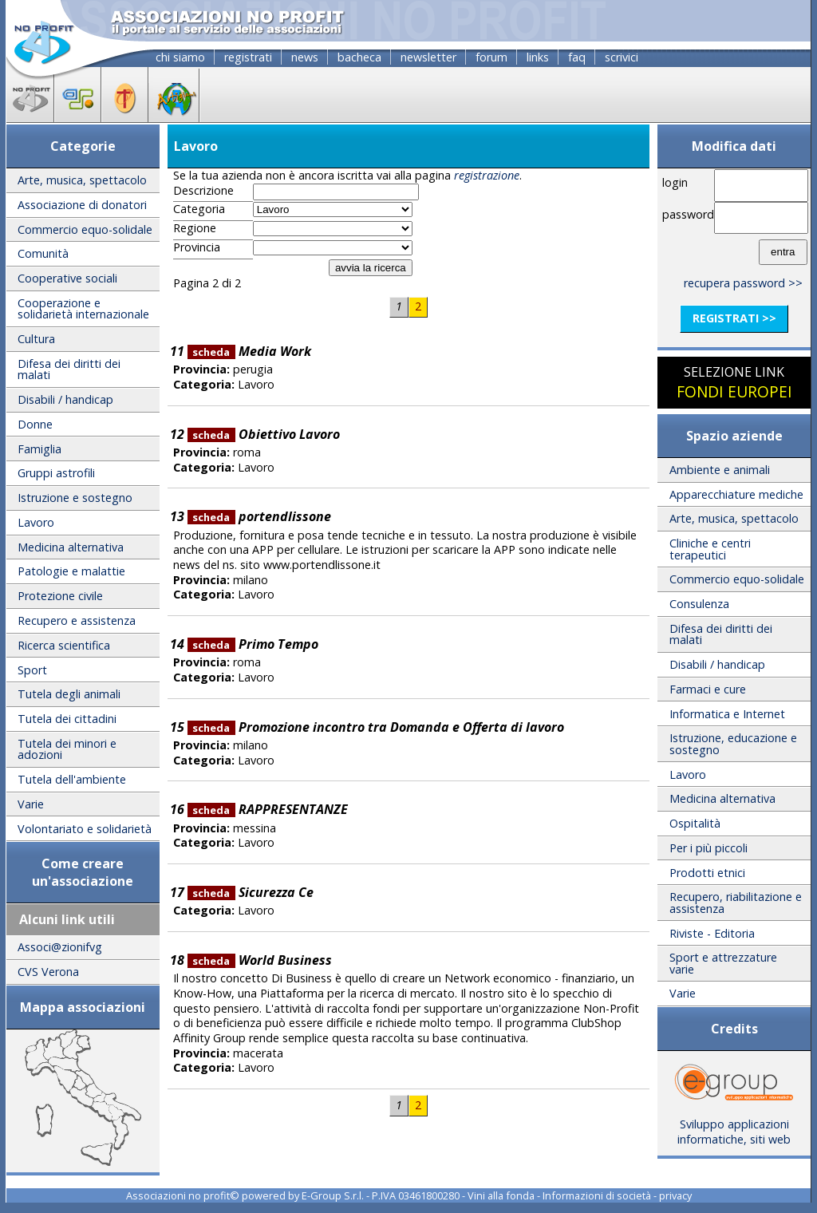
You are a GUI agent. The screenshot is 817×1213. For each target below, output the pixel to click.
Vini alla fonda (501, 1195)
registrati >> (734, 318)
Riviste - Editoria (712, 933)
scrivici (621, 57)
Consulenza (699, 603)
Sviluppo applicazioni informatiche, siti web (734, 1126)
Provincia (196, 247)
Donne (35, 424)
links (538, 57)
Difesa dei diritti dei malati (69, 369)
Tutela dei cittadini (67, 718)
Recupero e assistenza (77, 620)
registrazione (486, 175)
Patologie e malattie (71, 571)
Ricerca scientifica (64, 645)
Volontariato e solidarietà (85, 828)
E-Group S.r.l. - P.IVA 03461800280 (381, 1195)
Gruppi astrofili (56, 472)
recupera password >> (743, 282)
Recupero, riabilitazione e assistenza (735, 902)
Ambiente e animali (719, 469)
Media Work (249, 351)
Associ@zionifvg (60, 946)
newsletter (428, 57)
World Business (259, 960)
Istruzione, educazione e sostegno (733, 743)
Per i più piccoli (708, 847)
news (304, 57)
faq (577, 57)
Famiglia (39, 448)
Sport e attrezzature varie (723, 963)
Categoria (199, 209)
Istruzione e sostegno (75, 497)
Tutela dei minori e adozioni (67, 749)
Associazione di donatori (82, 204)
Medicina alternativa (71, 547)
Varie (31, 804)
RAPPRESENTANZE (267, 809)
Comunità (43, 253)
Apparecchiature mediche (736, 494)
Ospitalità (694, 823)
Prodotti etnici (707, 872)
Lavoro (36, 522)
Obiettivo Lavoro (263, 434)
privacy (675, 1195)
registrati (248, 57)
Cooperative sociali (67, 278)
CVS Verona (48, 971)
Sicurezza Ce (250, 892)
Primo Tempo (252, 644)
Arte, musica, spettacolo (82, 180)
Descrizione (203, 191)
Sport (32, 670)
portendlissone (259, 516)
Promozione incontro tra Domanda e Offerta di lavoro (375, 727)
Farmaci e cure (707, 689)
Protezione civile (60, 595)
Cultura (36, 338)
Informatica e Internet (727, 713)
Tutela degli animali (69, 693)
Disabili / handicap (65, 399)
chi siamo (180, 57)
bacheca (359, 57)
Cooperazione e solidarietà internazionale (83, 308)
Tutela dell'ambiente (72, 779)
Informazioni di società (597, 1195)
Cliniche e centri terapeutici (710, 548)
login (675, 182)
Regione (194, 228)
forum (491, 57)
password (685, 214)
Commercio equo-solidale (85, 229)
